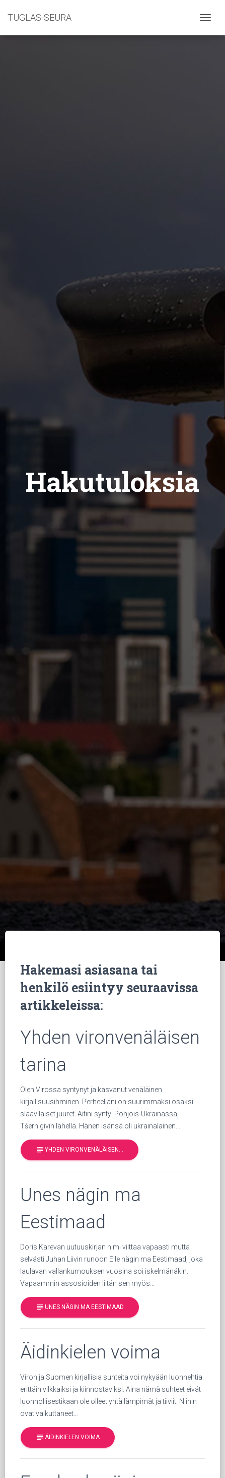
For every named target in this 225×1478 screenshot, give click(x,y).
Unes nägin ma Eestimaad (80, 1307)
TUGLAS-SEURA (39, 17)
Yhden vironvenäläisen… (79, 1150)
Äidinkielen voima (68, 1437)
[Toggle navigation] (205, 18)
